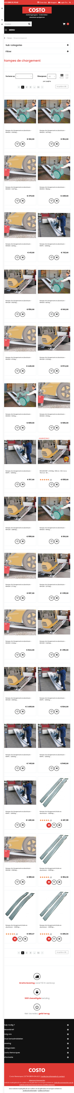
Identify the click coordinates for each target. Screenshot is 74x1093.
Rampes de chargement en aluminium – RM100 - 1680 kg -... (19, 528)
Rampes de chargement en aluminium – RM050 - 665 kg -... (53, 301)
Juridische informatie (30, 1090)
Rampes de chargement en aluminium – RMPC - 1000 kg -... (53, 245)
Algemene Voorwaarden (37, 1080)
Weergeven (41, 76)
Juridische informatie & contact (53, 1076)
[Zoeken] (18, 23)
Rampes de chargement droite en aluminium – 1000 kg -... (50, 812)
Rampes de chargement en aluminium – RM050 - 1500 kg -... (19, 131)
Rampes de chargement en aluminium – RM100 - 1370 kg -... (53, 585)
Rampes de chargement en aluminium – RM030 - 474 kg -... (19, 358)
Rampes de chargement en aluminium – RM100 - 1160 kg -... (53, 642)
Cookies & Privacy (43, 1090)
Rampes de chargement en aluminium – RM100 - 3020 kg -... (19, 301)
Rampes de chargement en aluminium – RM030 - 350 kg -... (53, 415)
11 (38, 87)
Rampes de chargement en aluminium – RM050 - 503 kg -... (19, 415)
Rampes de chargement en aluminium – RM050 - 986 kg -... (53, 188)
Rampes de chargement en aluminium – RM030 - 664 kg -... (19, 245)
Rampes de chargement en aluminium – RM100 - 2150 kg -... (53, 358)
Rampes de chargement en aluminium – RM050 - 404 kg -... (53, 528)
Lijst (66, 76)
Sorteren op (10, 76)
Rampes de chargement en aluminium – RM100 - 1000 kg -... (19, 699)
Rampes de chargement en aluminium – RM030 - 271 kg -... (19, 585)
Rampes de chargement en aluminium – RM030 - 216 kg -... (19, 642)
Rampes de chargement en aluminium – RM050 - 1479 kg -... (53, 131)
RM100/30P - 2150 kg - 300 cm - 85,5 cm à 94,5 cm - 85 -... (53, 472)
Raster (62, 76)
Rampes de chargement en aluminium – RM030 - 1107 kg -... (19, 188)
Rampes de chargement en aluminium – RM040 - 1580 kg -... (19, 869)
